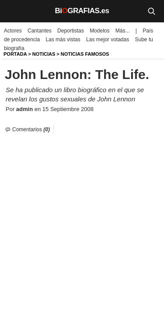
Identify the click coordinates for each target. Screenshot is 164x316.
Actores (13, 31)
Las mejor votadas (107, 39)
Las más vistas (62, 39)
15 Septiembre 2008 (68, 109)
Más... (122, 31)
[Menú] (13, 11)
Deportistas (70, 31)
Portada (15, 54)
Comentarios (31, 129)
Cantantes (40, 31)
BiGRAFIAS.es (82, 11)
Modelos (99, 31)
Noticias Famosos (85, 54)
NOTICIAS (44, 54)
